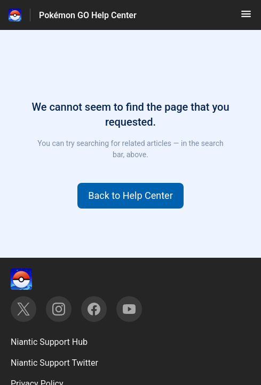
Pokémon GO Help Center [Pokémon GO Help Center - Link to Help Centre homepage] (88, 15)
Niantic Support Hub (49, 342)
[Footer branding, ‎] (32, 279)
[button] (246, 17)
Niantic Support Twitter (54, 363)
